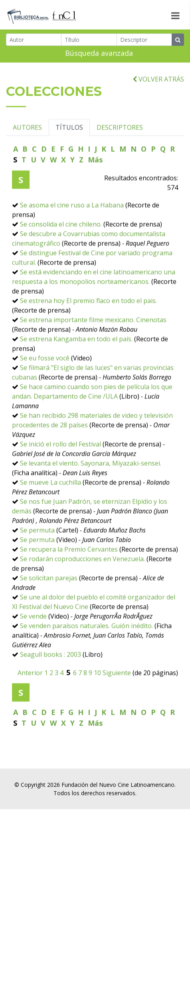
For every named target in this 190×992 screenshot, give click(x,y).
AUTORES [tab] (27, 158)
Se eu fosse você (44, 388)
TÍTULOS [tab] (69, 158)
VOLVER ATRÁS (158, 109)
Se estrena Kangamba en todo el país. (76, 369)
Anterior (30, 703)
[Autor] (33, 41)
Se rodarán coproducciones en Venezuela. (82, 589)
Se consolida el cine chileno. (61, 255)
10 (97, 703)
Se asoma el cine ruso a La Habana (72, 235)
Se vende (33, 647)
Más (95, 190)
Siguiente (117, 703)
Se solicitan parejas (48, 608)
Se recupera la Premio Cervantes (69, 580)
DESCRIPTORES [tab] (120, 158)
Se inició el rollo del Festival (60, 475)
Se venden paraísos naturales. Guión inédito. (86, 656)
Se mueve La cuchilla (50, 513)
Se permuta (37, 561)
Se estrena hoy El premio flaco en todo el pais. (88, 331)
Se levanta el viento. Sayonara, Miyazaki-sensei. (90, 494)
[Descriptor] (144, 41)
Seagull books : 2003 (50, 685)
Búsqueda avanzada (99, 54)
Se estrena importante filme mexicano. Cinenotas (93, 350)
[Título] (89, 41)
